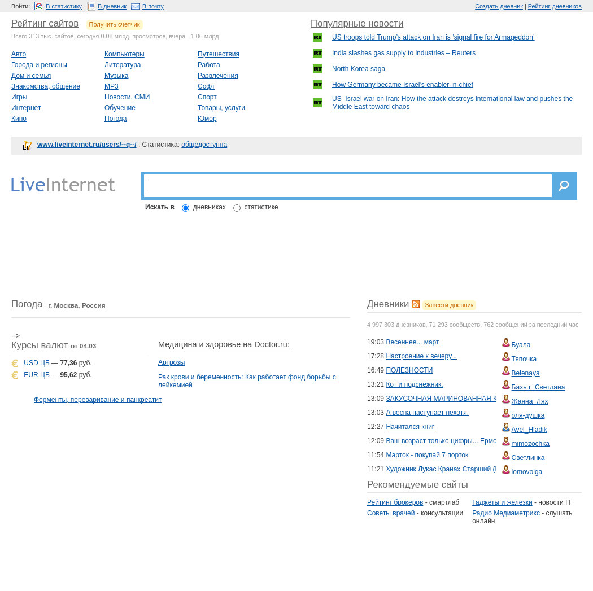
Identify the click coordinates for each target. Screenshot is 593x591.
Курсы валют (39, 345)
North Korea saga (358, 69)
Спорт (207, 97)
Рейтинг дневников (555, 6)
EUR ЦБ (36, 375)
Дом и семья (31, 76)
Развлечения (218, 76)
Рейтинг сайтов (45, 23)
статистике (261, 207)
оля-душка (528, 415)
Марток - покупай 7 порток (427, 455)
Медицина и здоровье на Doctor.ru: (224, 344)
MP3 (111, 86)
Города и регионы (39, 65)
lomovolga (527, 472)
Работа (209, 65)
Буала (521, 345)
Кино (19, 118)
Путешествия (218, 54)
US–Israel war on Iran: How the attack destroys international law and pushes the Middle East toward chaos (452, 103)
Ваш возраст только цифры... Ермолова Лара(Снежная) (474, 441)
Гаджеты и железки (502, 502)
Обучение (120, 108)
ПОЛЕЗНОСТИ (409, 370)
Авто (18, 54)
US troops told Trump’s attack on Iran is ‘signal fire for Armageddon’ (433, 37)
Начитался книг (410, 427)
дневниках (209, 207)
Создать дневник (499, 6)
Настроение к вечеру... (421, 356)
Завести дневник (449, 304)
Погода (115, 118)
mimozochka (531, 444)
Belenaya (526, 373)
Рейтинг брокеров (395, 502)
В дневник (112, 6)
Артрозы (171, 362)
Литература (122, 65)
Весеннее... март (412, 342)
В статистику (64, 6)
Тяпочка (524, 359)
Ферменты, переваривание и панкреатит (98, 400)
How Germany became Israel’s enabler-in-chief (402, 85)
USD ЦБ (36, 363)
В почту (153, 6)
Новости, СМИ (127, 97)
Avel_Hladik (529, 430)
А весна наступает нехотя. (427, 413)
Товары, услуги (221, 108)
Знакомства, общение (45, 86)
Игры (19, 97)
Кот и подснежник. (414, 384)
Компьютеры (124, 54)
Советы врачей (391, 513)
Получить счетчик (114, 24)
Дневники (388, 304)
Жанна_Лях (530, 401)
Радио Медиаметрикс (506, 513)
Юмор (207, 118)
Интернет (26, 108)
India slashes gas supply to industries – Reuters (404, 53)
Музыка (116, 76)
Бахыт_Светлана (538, 387)
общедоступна (204, 144)
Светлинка (528, 458)
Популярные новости (357, 23)
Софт (206, 86)
